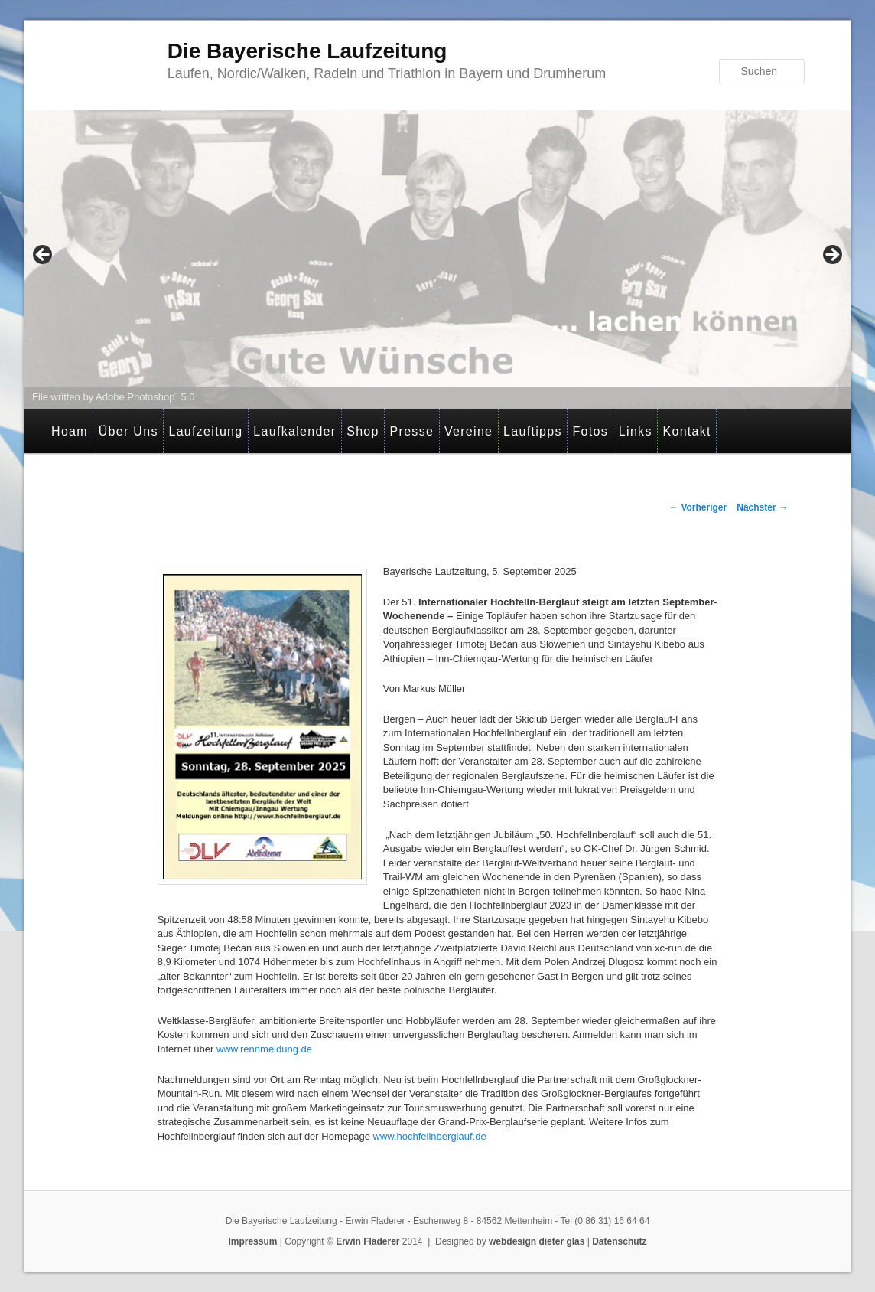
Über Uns (128, 431)
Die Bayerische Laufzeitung (307, 51)
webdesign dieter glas (536, 1241)
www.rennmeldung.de (264, 1049)
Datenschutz (619, 1241)
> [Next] (831, 255)
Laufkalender (294, 431)
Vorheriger (698, 507)
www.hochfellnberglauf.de (429, 1136)
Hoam (69, 431)
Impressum (252, 1241)
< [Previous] (43, 255)
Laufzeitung (205, 431)
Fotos (591, 431)
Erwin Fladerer (367, 1241)
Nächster (762, 507)
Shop (362, 431)
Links (635, 431)
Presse (412, 431)
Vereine (468, 431)
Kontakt (686, 431)
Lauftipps (532, 431)
